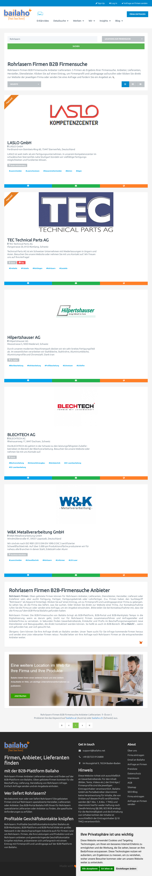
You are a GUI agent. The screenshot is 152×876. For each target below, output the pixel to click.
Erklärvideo (43, 20)
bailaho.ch (97, 718)
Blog (119, 20)
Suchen (76, 46)
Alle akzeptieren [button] (90, 868)
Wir (92, 20)
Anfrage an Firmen (137, 764)
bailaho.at (71, 718)
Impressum (133, 778)
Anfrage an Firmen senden (134, 3)
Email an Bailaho (136, 759)
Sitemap (132, 787)
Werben (78, 20)
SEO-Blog (133, 792)
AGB (130, 782)
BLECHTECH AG (21, 435)
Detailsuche (61, 20)
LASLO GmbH (19, 143)
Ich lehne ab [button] (107, 868)
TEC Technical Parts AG (28, 240)
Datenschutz (134, 773)
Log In (113, 3)
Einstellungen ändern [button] (126, 868)
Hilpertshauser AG (23, 337)
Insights (105, 20)
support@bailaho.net (94, 750)
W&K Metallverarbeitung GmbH (35, 532)
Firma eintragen (137, 14)
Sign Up (100, 3)
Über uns (132, 750)
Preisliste (132, 769)
